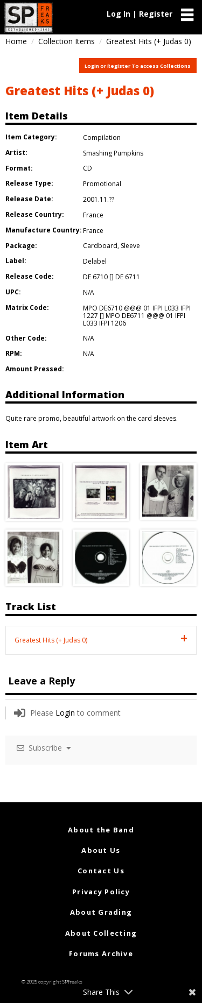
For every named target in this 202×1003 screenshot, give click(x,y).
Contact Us (101, 870)
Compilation (102, 137)
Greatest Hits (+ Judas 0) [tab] (51, 640)
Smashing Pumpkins (113, 153)
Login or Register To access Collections (138, 65)
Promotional (102, 183)
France (93, 215)
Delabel (95, 261)
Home (16, 41)
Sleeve (130, 245)
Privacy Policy (101, 891)
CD (87, 168)
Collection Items (66, 41)
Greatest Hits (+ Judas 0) (79, 90)
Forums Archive (101, 953)
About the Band (101, 830)
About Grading (101, 912)
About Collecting (101, 933)
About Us (100, 850)
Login (65, 713)
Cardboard (100, 245)
